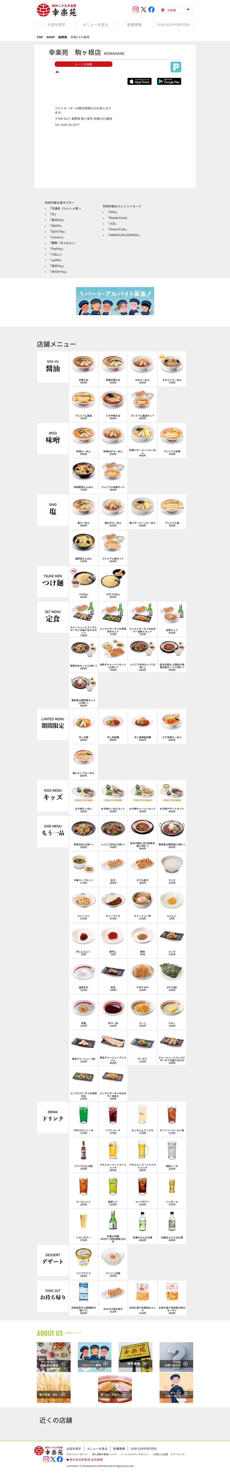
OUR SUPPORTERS (144, 1448)
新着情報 (119, 1448)
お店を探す (73, 1448)
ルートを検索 (83, 64)
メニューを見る (97, 1448)
